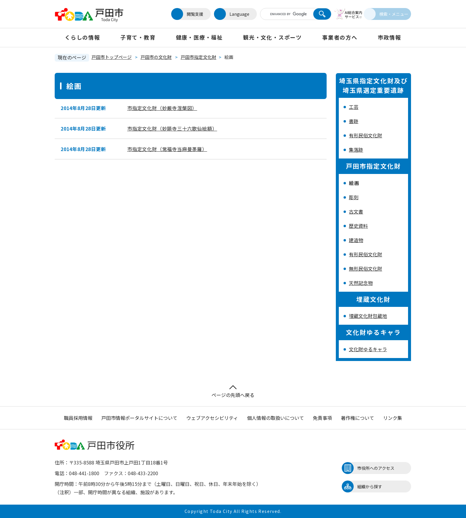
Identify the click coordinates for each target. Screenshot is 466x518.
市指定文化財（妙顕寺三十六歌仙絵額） (172, 128)
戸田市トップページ (112, 57)
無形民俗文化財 (365, 268)
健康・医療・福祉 (199, 37)
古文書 (356, 211)
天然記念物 (361, 282)
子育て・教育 (138, 37)
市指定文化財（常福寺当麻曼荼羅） (167, 149)
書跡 (353, 121)
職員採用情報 (78, 417)
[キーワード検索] (281, 14)
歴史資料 (358, 225)
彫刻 (353, 197)
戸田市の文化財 (156, 57)
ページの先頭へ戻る (233, 391)
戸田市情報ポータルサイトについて (139, 417)
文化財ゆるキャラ (368, 349)
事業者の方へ (340, 37)
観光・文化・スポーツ (272, 37)
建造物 (356, 240)
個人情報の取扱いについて (275, 417)
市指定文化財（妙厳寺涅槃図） (162, 108)
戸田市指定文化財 (198, 57)
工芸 (353, 106)
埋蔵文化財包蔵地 (368, 315)
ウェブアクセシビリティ (212, 417)
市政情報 (389, 37)
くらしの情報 (82, 37)
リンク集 (392, 417)
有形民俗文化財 (365, 135)
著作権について (357, 417)
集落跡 (356, 149)
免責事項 (322, 417)
